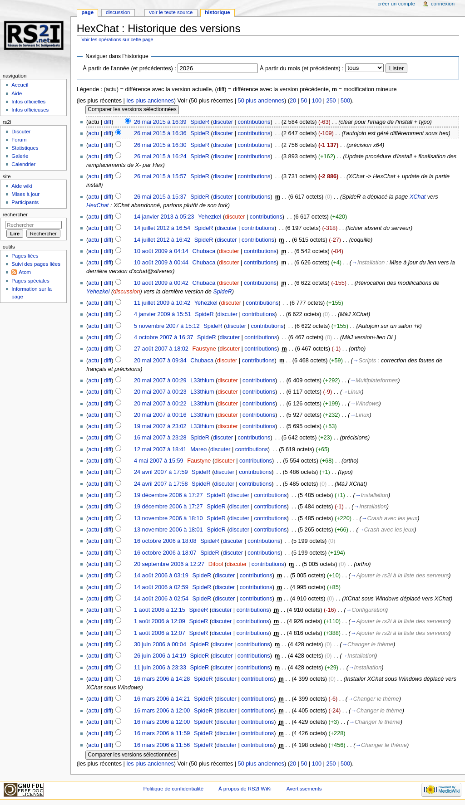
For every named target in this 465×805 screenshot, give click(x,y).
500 (345, 101)
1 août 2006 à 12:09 (159, 621)
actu (93, 133)
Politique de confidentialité (173, 788)
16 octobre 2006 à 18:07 (165, 553)
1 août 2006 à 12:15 (159, 610)
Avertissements (304, 788)
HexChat (97, 205)
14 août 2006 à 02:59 (161, 587)
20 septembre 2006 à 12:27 (169, 564)
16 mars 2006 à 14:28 (162, 679)
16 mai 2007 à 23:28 (160, 437)
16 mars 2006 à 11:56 (162, 745)
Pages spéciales (30, 280)
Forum (18, 139)
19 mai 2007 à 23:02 (160, 426)
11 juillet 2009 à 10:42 (162, 303)
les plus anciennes (149, 101)
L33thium (202, 380)
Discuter (20, 131)
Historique (217, 12)
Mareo (198, 449)
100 (317, 101)
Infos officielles (28, 101)
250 (331, 101)
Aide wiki (21, 186)
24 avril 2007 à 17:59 (161, 472)
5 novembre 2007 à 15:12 (167, 326)
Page (87, 12)
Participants (25, 202)
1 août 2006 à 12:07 (159, 633)
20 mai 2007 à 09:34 (160, 360)
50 (304, 101)
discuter (223, 122)
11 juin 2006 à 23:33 (160, 667)
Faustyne (204, 349)
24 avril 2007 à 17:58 (161, 484)
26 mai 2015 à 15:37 (160, 197)
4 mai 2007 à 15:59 (158, 461)
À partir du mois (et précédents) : (302, 68)
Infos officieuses (30, 109)
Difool (215, 564)
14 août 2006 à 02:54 (161, 598)
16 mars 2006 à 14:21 (162, 699)
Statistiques (24, 148)
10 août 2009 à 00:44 (161, 262)
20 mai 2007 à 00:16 (160, 415)
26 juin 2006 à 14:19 (160, 656)
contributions (253, 122)
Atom (25, 272)
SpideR (199, 122)
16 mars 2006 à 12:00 (162, 710)
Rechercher (15, 214)
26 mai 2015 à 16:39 (160, 122)
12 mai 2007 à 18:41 (160, 449)
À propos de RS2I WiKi (245, 788)
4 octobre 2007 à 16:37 (163, 337)
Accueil (19, 85)
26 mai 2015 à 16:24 (160, 156)
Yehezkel (209, 217)
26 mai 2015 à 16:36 (160, 133)
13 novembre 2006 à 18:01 (168, 530)
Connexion (443, 3)
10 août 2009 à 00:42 (161, 283)
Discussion (118, 12)
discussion (126, 291)
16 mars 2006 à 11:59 (162, 733)
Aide (16, 93)
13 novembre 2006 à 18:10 (168, 518)
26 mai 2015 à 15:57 (160, 176)
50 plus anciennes (261, 101)
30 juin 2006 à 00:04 (160, 644)
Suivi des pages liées (35, 264)
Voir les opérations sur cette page (117, 39)
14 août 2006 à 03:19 (161, 575)
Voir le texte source (171, 12)
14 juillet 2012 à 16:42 (162, 240)
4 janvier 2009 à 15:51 (162, 314)
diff (108, 122)
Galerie (19, 156)
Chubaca (204, 251)
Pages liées (24, 256)
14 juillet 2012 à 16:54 (162, 228)
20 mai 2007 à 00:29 (160, 380)
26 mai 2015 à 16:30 (160, 145)
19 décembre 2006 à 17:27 (168, 495)
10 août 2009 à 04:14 (161, 251)
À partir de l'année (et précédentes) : (129, 68)
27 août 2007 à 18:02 (161, 349)
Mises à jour (25, 194)
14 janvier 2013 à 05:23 (164, 217)
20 (293, 101)
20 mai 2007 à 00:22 (160, 403)
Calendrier (23, 164)
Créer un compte (396, 3)
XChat (417, 197)
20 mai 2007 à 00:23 (160, 392)
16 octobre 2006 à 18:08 (165, 541)
